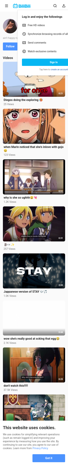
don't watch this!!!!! (16, 385)
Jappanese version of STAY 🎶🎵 (25, 291)
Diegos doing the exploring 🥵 (23, 100)
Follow (10, 46)
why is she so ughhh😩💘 (20, 197)
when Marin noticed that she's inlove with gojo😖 (33, 148)
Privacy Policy (40, 448)
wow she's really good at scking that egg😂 (32, 338)
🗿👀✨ (9, 244)
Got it (48, 458)
